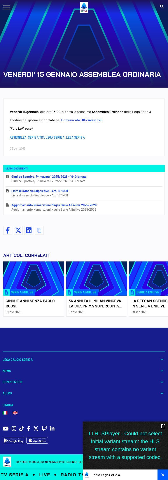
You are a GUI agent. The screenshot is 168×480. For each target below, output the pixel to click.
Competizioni (84, 382)
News (84, 371)
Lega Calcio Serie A (84, 360)
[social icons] (6, 429)
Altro (84, 393)
